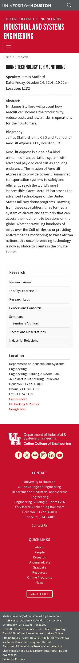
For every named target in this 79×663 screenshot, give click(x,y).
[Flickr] (35, 455)
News (39, 582)
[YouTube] (59, 455)
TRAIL (39, 629)
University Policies (14, 659)
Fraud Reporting (55, 629)
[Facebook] (18, 455)
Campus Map (18, 399)
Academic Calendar (32, 620)
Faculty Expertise (21, 291)
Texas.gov (40, 624)
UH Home (12, 620)
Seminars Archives (26, 323)
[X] (26, 455)
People (39, 552)
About (39, 547)
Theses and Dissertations (27, 332)
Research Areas (20, 282)
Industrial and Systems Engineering (34, 31)
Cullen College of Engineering (32, 19)
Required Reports (41, 642)
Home (7, 57)
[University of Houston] (27, 5)
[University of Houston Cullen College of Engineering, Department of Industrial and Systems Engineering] (39, 439)
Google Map (17, 409)
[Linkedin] (51, 455)
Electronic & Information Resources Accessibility (32, 646)
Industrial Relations (23, 340)
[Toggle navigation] (8, 47)
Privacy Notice (11, 637)
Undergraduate (39, 562)
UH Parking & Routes (24, 404)
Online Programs (39, 577)
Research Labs (19, 299)
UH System (25, 624)
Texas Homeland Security (18, 629)
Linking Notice (54, 633)
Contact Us (40, 525)
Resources (39, 572)
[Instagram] (43, 455)
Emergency (10, 624)
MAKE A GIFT (39, 594)
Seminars (16, 316)
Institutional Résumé (15, 642)
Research (22, 57)
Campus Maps (55, 620)
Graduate (39, 567)
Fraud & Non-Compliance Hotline (23, 633)
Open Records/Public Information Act (45, 637)
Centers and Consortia (25, 308)
